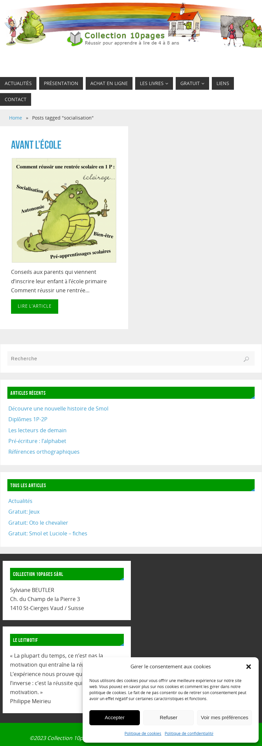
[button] (248, 666)
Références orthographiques (44, 451)
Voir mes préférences (224, 717)
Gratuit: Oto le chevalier (38, 522)
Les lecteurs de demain (37, 430)
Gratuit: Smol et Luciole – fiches (47, 533)
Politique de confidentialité (189, 733)
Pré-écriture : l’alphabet (37, 441)
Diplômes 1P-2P (28, 419)
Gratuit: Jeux (23, 511)
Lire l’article (35, 306)
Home (15, 118)
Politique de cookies (142, 733)
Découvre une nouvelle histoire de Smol (58, 408)
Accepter (114, 717)
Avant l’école (36, 144)
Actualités (20, 501)
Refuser (168, 717)
